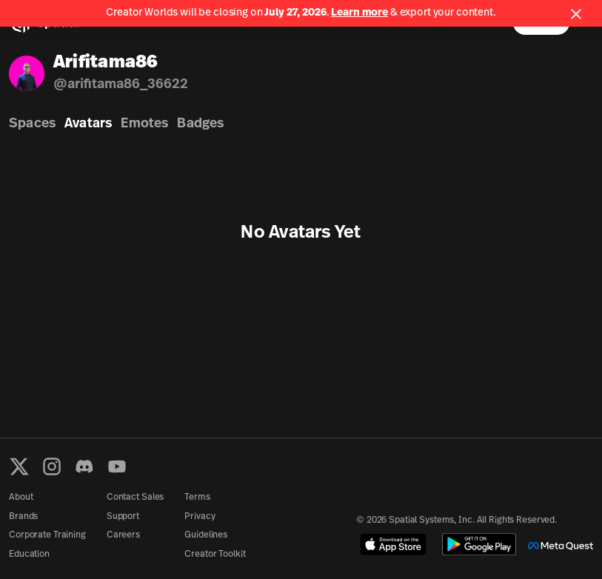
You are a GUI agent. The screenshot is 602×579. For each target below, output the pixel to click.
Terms (197, 497)
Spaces (32, 124)
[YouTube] (117, 466)
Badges (200, 124)
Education (29, 554)
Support (123, 516)
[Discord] (84, 466)
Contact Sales (135, 497)
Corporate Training (47, 535)
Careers (123, 535)
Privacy (199, 516)
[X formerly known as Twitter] (19, 466)
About (21, 497)
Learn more (359, 13)
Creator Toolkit (214, 554)
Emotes (144, 124)
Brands (23, 516)
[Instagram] (51, 466)
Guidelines (205, 535)
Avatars (88, 124)
